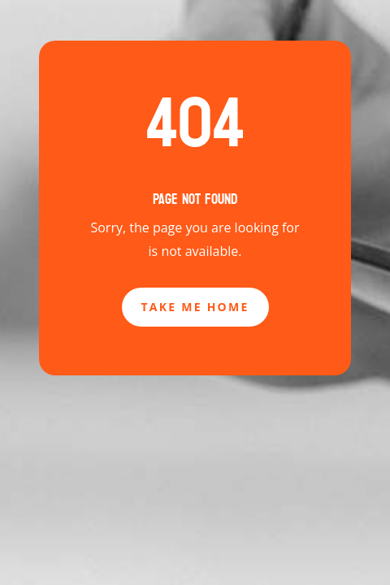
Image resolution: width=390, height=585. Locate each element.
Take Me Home (195, 306)
